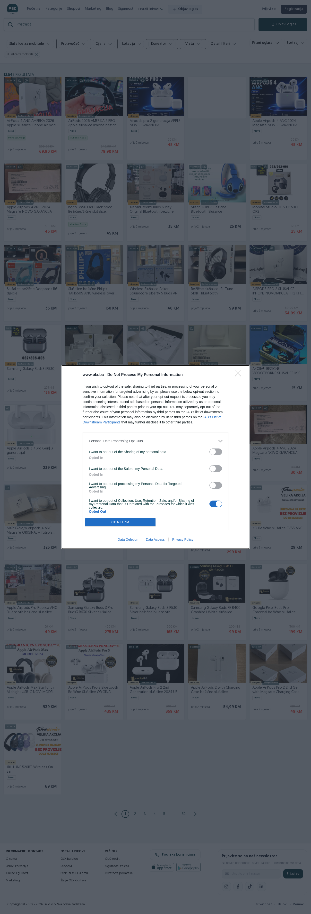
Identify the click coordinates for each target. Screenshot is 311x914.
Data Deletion (128, 539)
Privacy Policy (182, 539)
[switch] (215, 451)
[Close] (239, 375)
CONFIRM (120, 522)
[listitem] (155, 441)
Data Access (155, 539)
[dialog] (155, 457)
